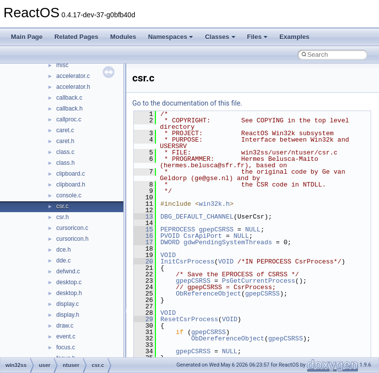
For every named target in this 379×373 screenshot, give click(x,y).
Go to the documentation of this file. (187, 103)
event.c (66, 336)
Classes (220, 36)
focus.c (65, 347)
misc (62, 65)
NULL (253, 229)
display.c (67, 303)
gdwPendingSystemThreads (228, 242)
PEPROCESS (177, 229)
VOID (168, 255)
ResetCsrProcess (189, 319)
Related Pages (76, 36)
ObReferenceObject (208, 293)
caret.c (65, 130)
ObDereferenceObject (227, 338)
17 (143, 242)
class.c (65, 152)
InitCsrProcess (187, 261)
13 (143, 216)
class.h (65, 162)
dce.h (63, 249)
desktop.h (69, 293)
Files (257, 36)
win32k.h (214, 203)
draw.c (65, 325)
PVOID (170, 235)
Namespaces (170, 36)
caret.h (65, 141)
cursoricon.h (72, 238)
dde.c (63, 260)
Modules (123, 36)
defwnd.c (68, 271)
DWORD (170, 242)
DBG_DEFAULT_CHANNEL (196, 216)
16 (143, 235)
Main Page (26, 36)
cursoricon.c (72, 227)
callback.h (69, 108)
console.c (68, 195)
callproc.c (68, 119)
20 (143, 261)
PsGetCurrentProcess (258, 280)
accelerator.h (73, 86)
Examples (294, 36)
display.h (67, 314)
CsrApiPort (203, 235)
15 (143, 229)
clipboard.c (70, 173)
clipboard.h (70, 184)
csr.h (62, 217)
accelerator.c (73, 76)
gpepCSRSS (216, 229)
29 (143, 319)
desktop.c (68, 282)
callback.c (69, 97)
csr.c (62, 206)
